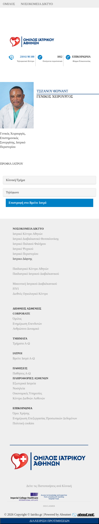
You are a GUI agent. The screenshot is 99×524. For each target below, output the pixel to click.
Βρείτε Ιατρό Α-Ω (24, 358)
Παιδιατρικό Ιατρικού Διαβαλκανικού (36, 273)
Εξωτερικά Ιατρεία (24, 383)
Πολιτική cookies (23, 423)
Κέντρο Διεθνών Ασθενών (29, 398)
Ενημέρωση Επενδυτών (27, 323)
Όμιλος (17, 318)
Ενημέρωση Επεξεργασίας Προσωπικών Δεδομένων (45, 418)
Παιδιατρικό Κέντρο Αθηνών (31, 268)
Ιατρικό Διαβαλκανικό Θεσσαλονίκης (36, 238)
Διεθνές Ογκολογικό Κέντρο (30, 293)
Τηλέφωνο (12, 192)
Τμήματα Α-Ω (21, 343)
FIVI (16, 288)
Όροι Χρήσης (21, 413)
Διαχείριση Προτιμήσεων (49, 520)
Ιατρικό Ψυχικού (23, 248)
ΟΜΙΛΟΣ (9, 4)
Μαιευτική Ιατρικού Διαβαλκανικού (35, 283)
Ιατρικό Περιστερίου (25, 253)
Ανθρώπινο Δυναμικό (26, 328)
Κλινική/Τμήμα (15, 180)
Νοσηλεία (19, 388)
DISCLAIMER (49, 506)
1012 (59, 56)
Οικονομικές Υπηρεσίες (27, 393)
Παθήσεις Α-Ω (22, 373)
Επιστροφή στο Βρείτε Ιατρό (28, 202)
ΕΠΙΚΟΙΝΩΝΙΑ (81, 56)
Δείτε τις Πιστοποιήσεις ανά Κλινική (49, 486)
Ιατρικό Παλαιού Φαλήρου (29, 243)
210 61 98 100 (27, 56)
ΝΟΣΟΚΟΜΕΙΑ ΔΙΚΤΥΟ (37, 4)
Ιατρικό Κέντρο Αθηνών (28, 233)
